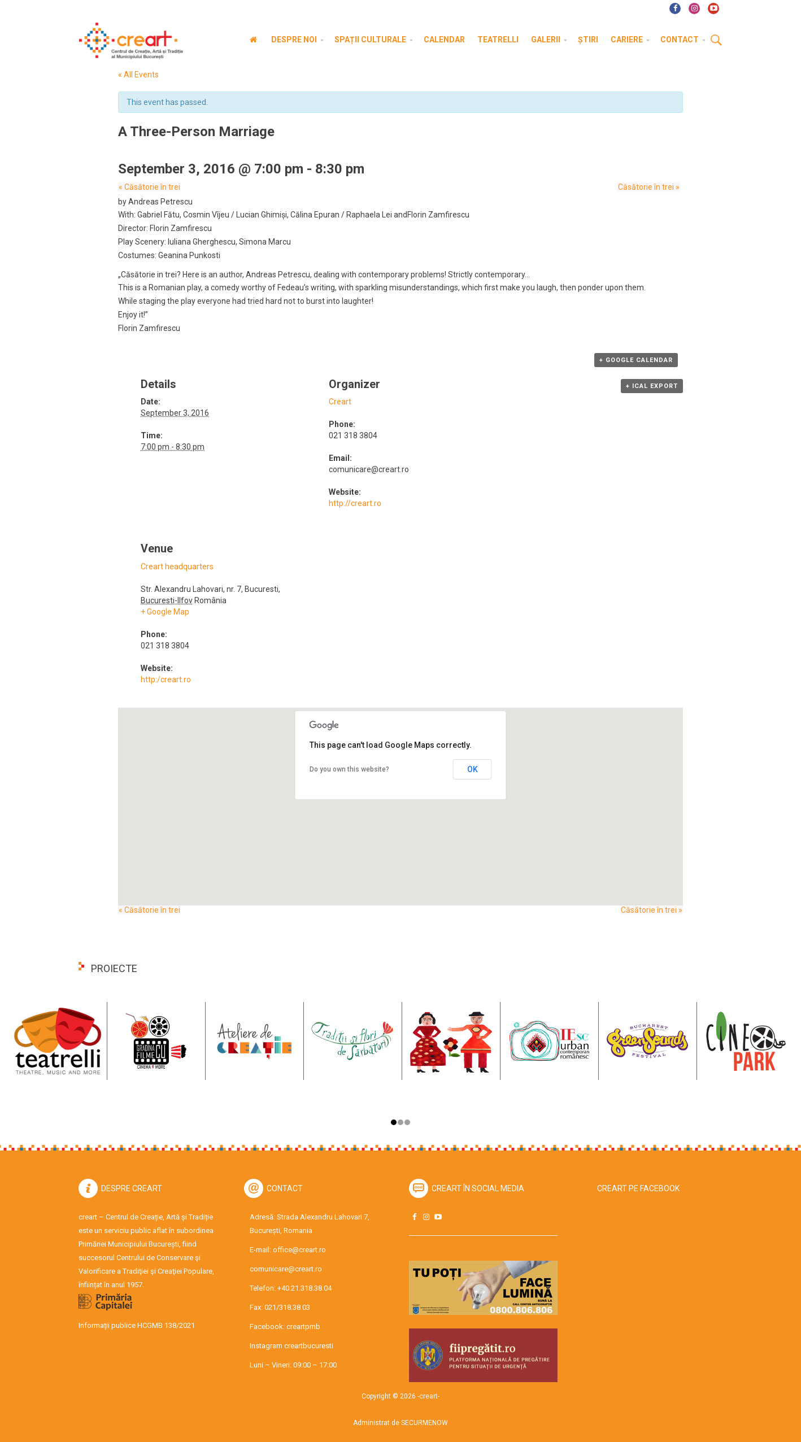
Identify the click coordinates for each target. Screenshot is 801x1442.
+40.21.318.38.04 (304, 1288)
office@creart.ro (299, 1249)
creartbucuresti (308, 1345)
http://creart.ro (355, 503)
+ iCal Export (652, 386)
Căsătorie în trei (149, 186)
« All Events (138, 74)
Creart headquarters (177, 566)
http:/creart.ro (166, 679)
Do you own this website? (349, 769)
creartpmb (303, 1326)
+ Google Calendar (636, 360)
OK (472, 769)
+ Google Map (165, 611)
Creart (340, 401)
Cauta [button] (716, 40)
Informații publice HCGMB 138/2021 (137, 1325)
